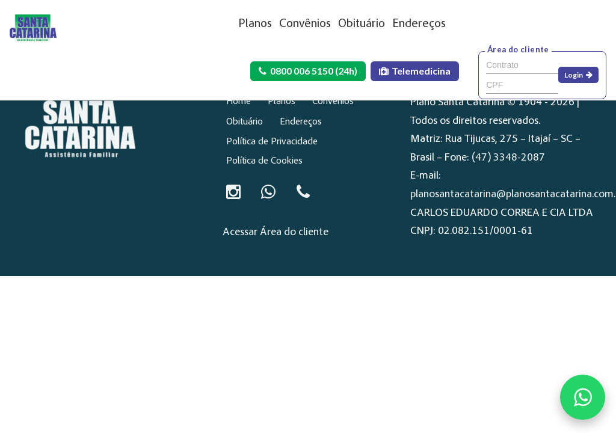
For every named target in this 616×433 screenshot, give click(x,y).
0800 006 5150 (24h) (308, 70)
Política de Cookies (264, 161)
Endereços (419, 24)
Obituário (361, 24)
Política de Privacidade (272, 142)
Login (578, 74)
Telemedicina (415, 70)
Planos (255, 24)
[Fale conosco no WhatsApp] (582, 397)
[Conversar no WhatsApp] (268, 192)
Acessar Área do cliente (275, 232)
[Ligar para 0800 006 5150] (303, 192)
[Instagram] (233, 192)
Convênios (305, 24)
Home (238, 101)
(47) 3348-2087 (508, 158)
